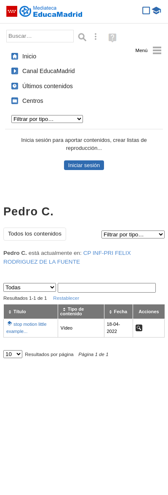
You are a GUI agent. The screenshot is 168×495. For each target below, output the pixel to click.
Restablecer (66, 298)
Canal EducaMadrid (48, 71)
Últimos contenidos (47, 86)
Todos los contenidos (34, 233)
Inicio (29, 56)
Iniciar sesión (84, 165)
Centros (32, 100)
